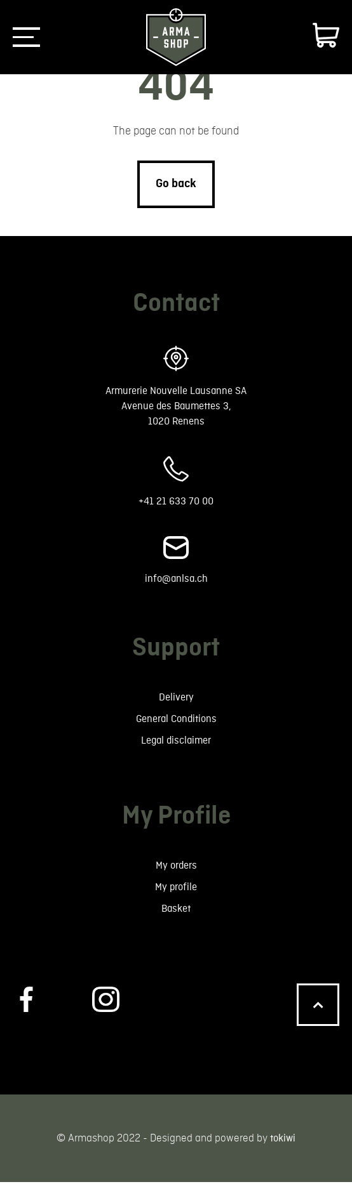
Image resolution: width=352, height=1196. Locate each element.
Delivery (176, 704)
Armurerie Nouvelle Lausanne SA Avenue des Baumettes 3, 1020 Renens (176, 407)
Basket (176, 921)
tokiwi (283, 1152)
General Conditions (176, 726)
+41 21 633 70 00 (176, 505)
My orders (176, 876)
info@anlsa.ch (176, 584)
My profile (176, 898)
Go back (176, 183)
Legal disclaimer (176, 749)
